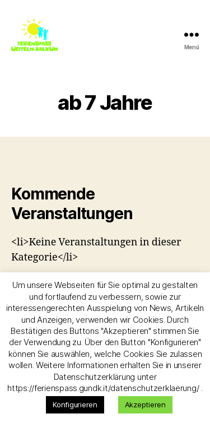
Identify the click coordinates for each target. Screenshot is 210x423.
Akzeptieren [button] (145, 404)
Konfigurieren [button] (75, 404)
